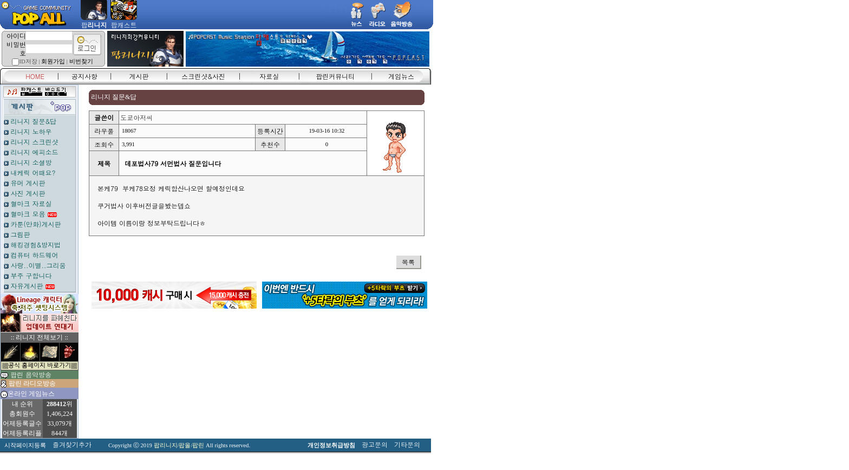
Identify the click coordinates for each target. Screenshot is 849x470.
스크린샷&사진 (203, 76)
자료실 (269, 76)
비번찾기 (81, 61)
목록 (408, 261)
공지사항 (84, 76)
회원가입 (53, 61)
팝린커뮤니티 (335, 76)
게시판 (139, 76)
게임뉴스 (401, 76)
